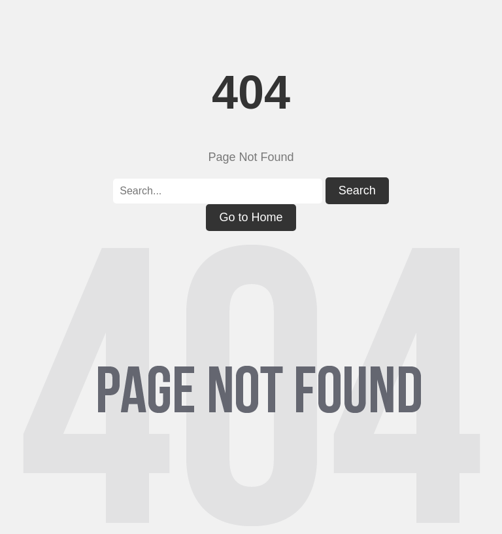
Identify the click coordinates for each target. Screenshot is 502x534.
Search (357, 190)
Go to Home (250, 217)
